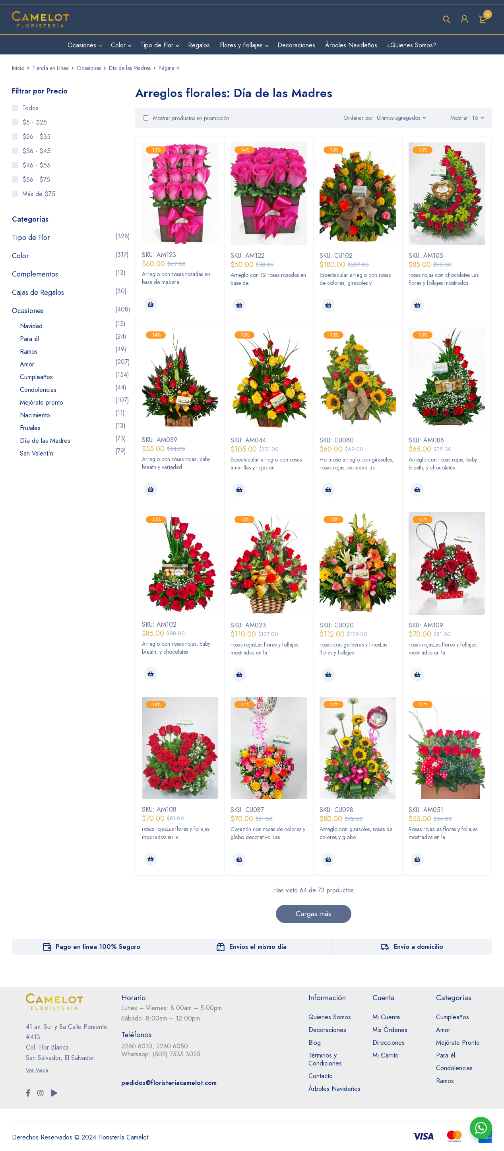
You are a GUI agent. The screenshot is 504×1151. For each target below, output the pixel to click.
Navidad (31, 326)
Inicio (18, 68)
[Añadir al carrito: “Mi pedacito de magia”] (239, 490)
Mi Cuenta (386, 1017)
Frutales (30, 427)
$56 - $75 (36, 179)
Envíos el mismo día (258, 946)
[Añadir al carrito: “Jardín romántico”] (150, 674)
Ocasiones (89, 68)
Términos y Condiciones (325, 1059)
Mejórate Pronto (458, 1042)
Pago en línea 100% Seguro (98, 946)
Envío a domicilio (418, 946)
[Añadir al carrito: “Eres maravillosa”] (239, 675)
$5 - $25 (34, 122)
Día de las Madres (130, 68)
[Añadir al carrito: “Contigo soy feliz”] (328, 859)
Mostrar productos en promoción (186, 118)
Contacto (320, 1076)
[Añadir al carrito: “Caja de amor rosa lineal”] (150, 304)
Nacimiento (35, 415)
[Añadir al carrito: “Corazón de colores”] (239, 859)
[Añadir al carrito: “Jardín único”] (417, 490)
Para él (29, 338)
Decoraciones (327, 1029)
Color (20, 256)
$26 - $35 (36, 136)
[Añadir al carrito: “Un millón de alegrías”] (328, 305)
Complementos (35, 274)
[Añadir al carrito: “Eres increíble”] (328, 675)
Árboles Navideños (334, 1088)
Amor (27, 364)
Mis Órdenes (389, 1029)
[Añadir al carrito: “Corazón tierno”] (150, 859)
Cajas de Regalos (38, 292)
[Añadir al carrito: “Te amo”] (417, 305)
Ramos (29, 351)
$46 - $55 (36, 165)
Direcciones (388, 1042)
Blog (314, 1042)
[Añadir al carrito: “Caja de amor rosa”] (239, 305)
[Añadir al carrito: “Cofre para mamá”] (417, 859)
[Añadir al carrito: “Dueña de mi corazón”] (417, 675)
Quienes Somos (329, 1017)
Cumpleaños (36, 377)
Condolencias (38, 389)
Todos (30, 108)
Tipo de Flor (31, 237)
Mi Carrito (385, 1055)
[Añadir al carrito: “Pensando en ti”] (150, 489)
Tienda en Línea (50, 68)
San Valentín (36, 453)
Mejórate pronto (41, 402)
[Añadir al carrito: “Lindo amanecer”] (328, 490)
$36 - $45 (36, 151)
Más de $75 (38, 194)
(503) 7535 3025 (176, 1054)
